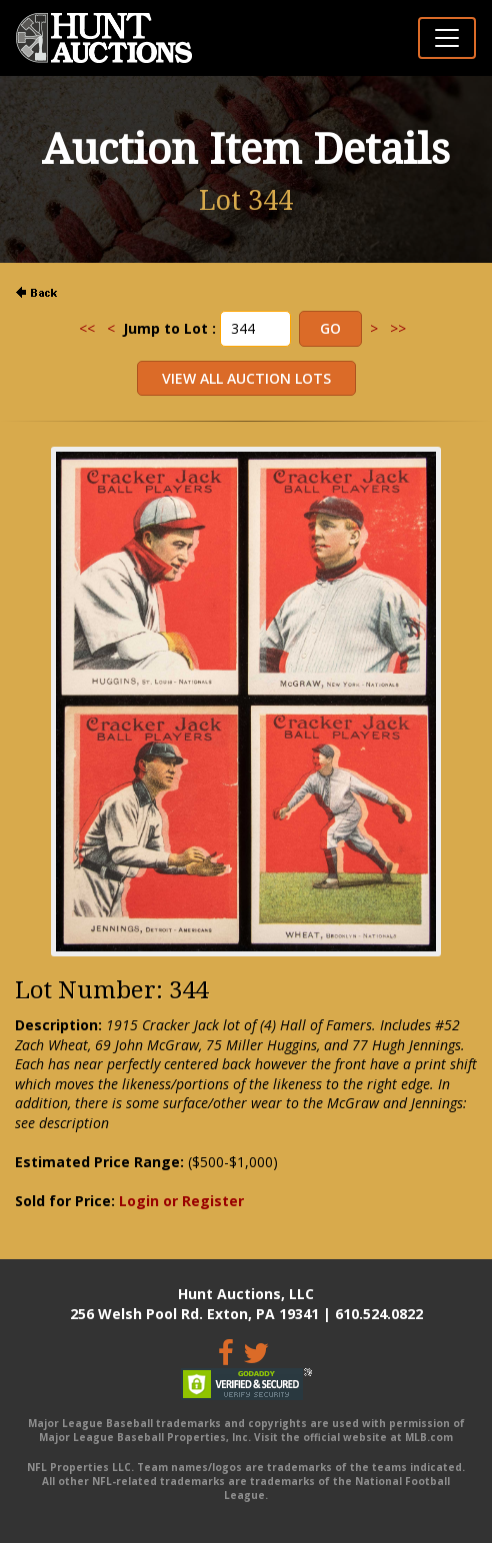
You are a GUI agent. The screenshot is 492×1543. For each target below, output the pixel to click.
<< (87, 328)
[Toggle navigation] (447, 38)
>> (398, 328)
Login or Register (181, 1200)
